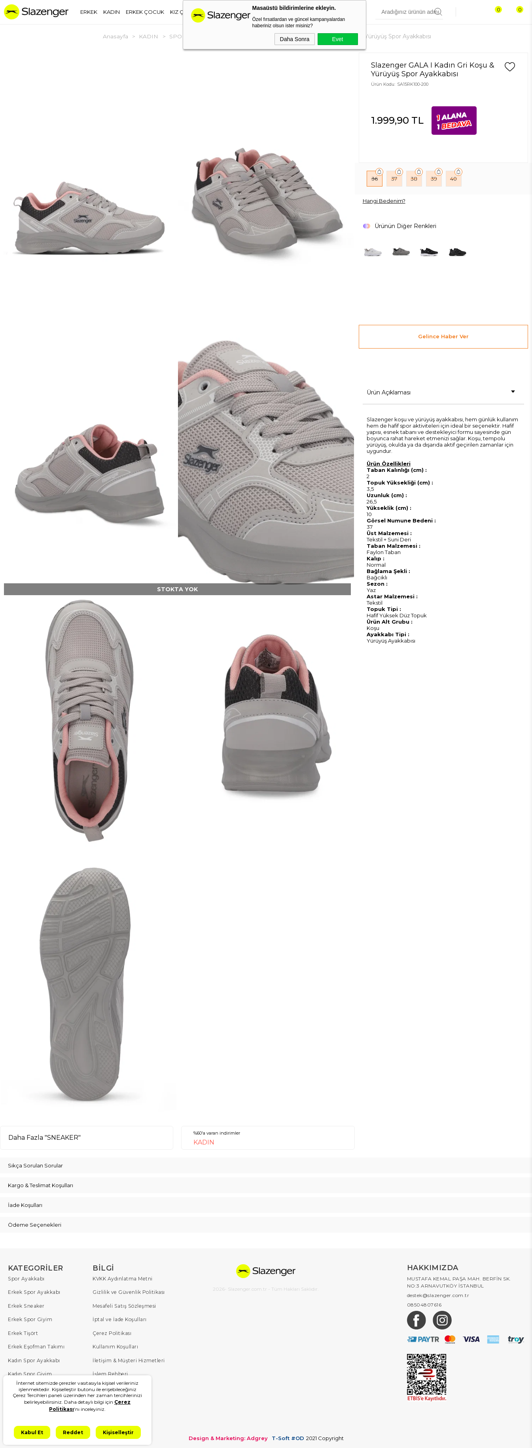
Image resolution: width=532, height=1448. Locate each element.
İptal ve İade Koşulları (119, 1319)
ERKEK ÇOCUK (145, 12)
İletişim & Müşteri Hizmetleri (128, 1359)
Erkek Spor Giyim (29, 1319)
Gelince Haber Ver (443, 336)
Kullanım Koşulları (115, 1345)
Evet (337, 39)
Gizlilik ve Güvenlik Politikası (128, 1292)
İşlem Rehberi (110, 1372)
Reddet (73, 1432)
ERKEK (88, 12)
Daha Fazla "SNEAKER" (44, 1137)
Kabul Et (32, 1432)
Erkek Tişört (23, 1332)
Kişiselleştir (118, 1432)
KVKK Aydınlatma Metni (122, 1278)
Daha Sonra (295, 39)
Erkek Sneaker (25, 1305)
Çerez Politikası (112, 1332)
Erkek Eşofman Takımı (36, 1345)
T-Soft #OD (288, 1435)
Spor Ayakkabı (26, 1278)
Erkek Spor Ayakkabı (34, 1292)
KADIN (111, 12)
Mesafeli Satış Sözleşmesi (123, 1305)
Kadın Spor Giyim (29, 1372)
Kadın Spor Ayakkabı (34, 1359)
